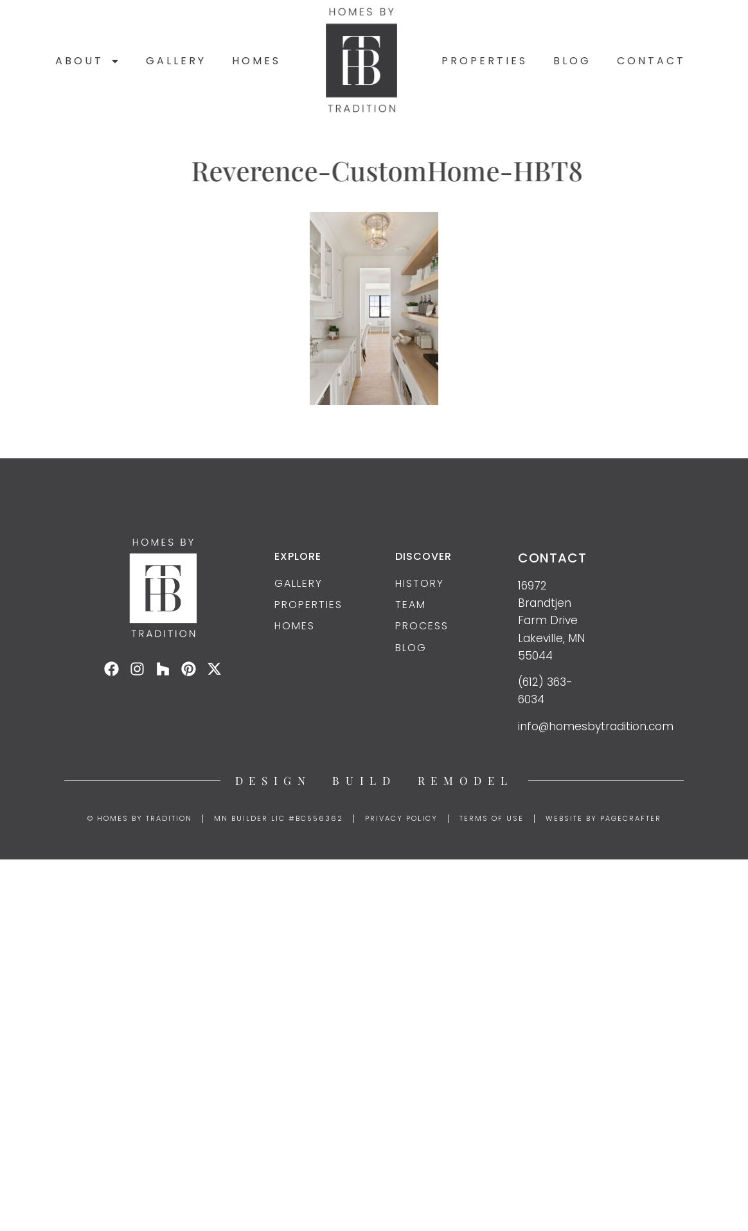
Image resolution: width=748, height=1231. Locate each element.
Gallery (176, 60)
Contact (651, 60)
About (87, 61)
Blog (572, 60)
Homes (256, 60)
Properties (484, 60)
